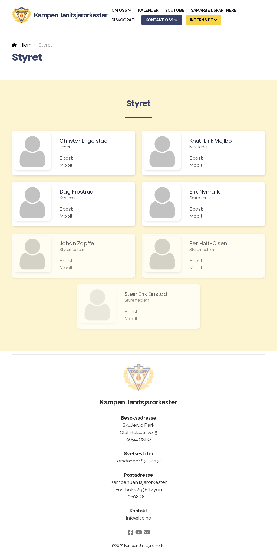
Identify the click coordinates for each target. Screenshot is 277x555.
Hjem (25, 45)
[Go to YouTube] (138, 532)
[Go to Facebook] (130, 532)
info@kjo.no (138, 518)
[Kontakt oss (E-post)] (147, 532)
